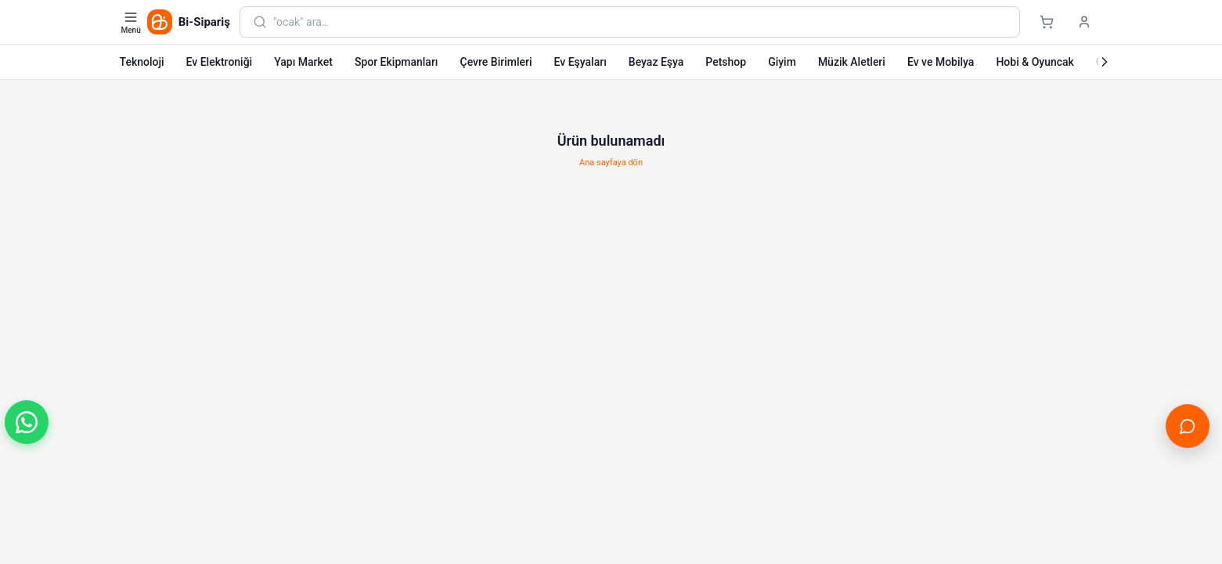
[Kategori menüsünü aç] (132, 22)
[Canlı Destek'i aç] (1187, 426)
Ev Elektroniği (219, 62)
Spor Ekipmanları (396, 62)
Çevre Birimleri (496, 62)
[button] (27, 422)
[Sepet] (1046, 22)
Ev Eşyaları (580, 62)
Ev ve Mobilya (940, 62)
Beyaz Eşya (656, 62)
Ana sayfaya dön (611, 162)
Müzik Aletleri (851, 62)
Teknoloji (142, 62)
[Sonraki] (1104, 62)
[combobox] (639, 22)
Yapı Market (303, 62)
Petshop (725, 62)
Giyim (782, 62)
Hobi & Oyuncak (1034, 62)
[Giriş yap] (1084, 22)
